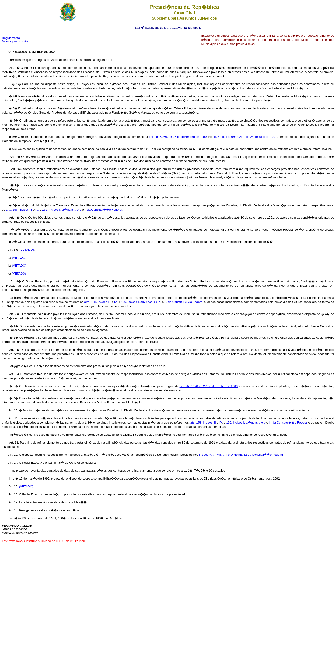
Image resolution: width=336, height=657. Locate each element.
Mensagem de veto (15, 41)
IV (115, 302)
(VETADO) (27, 249)
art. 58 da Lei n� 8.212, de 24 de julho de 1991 (245, 137)
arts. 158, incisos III (19, 209)
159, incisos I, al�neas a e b (62, 209)
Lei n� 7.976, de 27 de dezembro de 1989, (178, 137)
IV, (37, 209)
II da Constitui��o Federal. (103, 209)
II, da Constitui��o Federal (183, 302)
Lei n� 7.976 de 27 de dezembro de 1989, (209, 386)
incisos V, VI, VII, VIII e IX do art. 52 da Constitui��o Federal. (241, 454)
